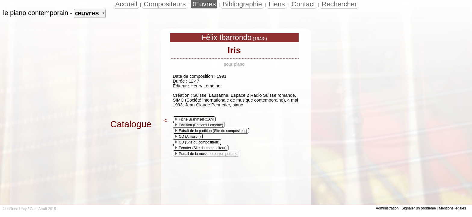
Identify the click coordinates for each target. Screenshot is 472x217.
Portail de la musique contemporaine (206, 154)
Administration (387, 208)
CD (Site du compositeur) (197, 142)
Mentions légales (452, 208)
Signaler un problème (419, 208)
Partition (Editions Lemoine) (199, 125)
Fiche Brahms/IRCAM (194, 119)
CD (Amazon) (188, 136)
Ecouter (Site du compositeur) (201, 148)
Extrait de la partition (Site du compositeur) (211, 131)
